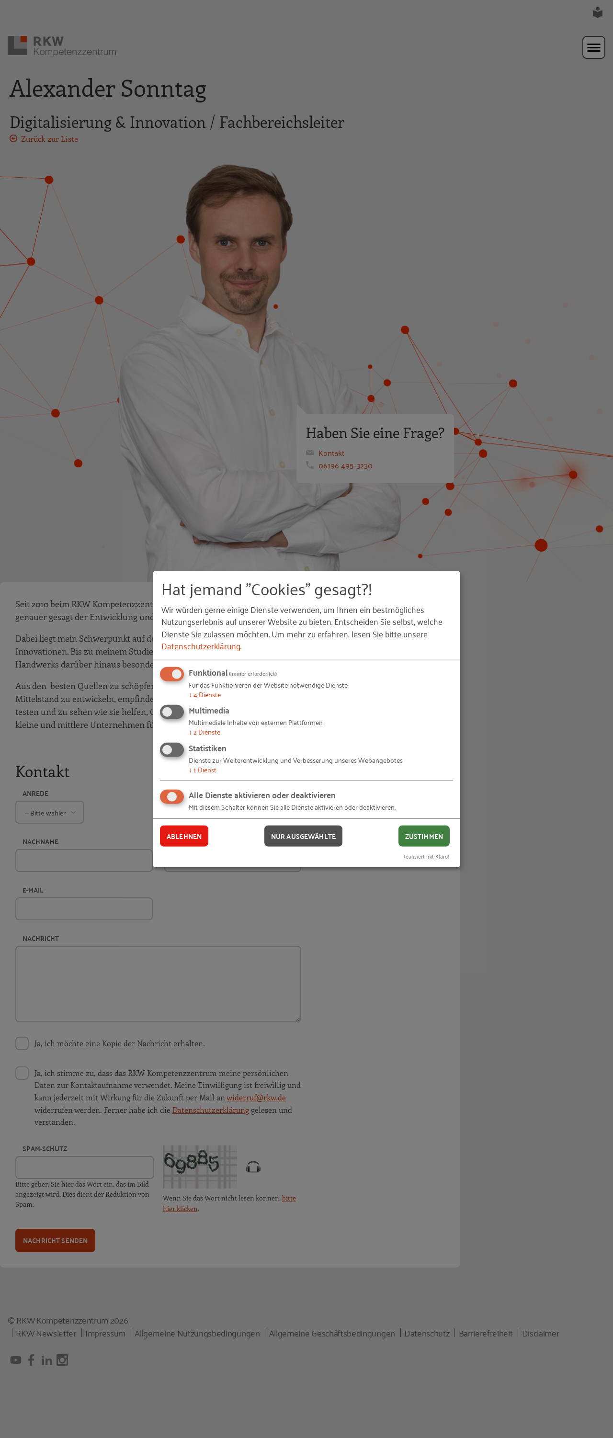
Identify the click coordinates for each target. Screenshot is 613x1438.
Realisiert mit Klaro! (425, 856)
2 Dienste (204, 731)
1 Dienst (202, 769)
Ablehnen (184, 835)
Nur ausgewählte (303, 835)
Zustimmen (424, 835)
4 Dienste (205, 694)
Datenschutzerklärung (200, 645)
